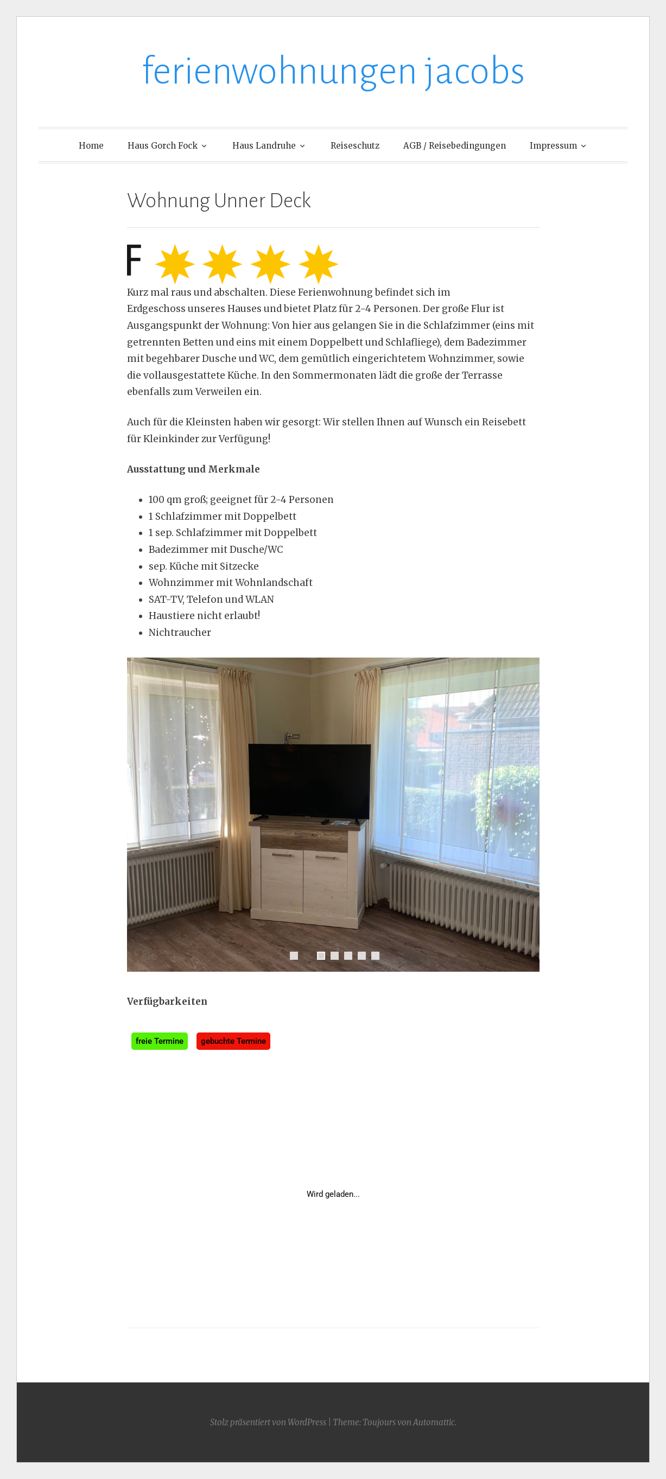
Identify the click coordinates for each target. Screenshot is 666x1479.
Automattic (434, 1422)
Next (526, 814)
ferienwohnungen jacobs (333, 71)
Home (91, 146)
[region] (333, 825)
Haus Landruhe (264, 146)
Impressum (553, 146)
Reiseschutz (355, 146)
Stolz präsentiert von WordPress (268, 1422)
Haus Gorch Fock (163, 146)
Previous (140, 814)
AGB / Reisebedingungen (454, 146)
